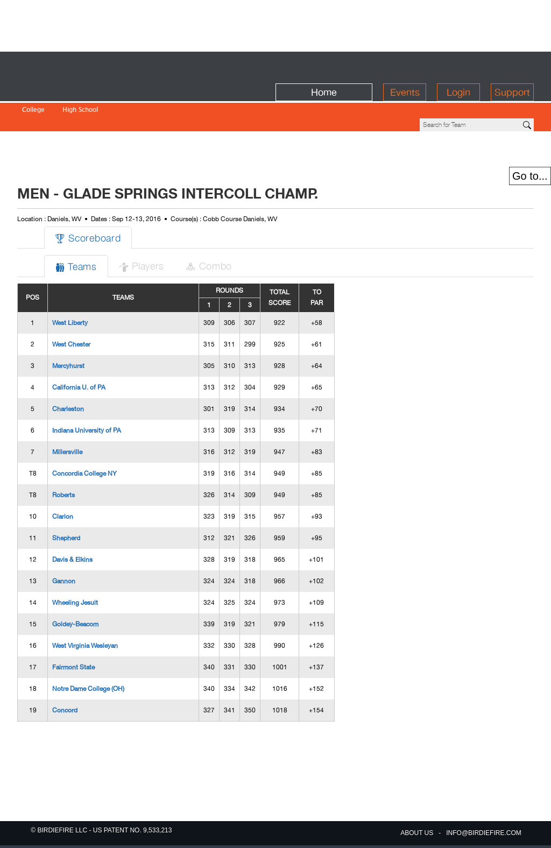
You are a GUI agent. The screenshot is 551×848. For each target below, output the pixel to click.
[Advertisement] (275, 24)
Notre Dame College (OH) (88, 634)
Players (141, 210)
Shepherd (66, 483)
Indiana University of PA (86, 375)
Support (512, 65)
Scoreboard (88, 182)
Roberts (63, 440)
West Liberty (70, 268)
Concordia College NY (84, 418)
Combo (209, 210)
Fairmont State (73, 612)
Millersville (67, 397)
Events (405, 65)
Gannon (63, 526)
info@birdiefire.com (483, 833)
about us (416, 833)
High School (80, 88)
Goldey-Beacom (75, 569)
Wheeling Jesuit (75, 548)
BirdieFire (95, 65)
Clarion (62, 461)
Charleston (68, 354)
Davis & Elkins (72, 504)
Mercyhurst (68, 311)
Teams (76, 211)
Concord (64, 655)
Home (324, 65)
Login (458, 65)
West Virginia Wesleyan (85, 591)
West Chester (71, 289)
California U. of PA (78, 332)
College (33, 88)
